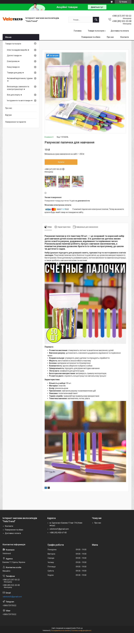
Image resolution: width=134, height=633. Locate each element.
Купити (61, 162)
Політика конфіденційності (81, 630)
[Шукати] (96, 20)
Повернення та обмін (90, 37)
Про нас (110, 37)
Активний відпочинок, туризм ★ (20, 79)
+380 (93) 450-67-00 (58, 533)
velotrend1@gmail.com (59, 529)
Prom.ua (80, 628)
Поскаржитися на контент (60, 630)
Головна (77, 31)
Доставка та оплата (120, 31)
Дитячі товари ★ (14, 55)
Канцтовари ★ (13, 67)
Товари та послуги (96, 31)
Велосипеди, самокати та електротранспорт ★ (18, 88)
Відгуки (8, 115)
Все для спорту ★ (14, 95)
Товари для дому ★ (15, 73)
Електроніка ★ (13, 61)
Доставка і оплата (13, 533)
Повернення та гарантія (15, 122)
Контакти (124, 37)
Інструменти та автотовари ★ (20, 100)
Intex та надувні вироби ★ (18, 50)
